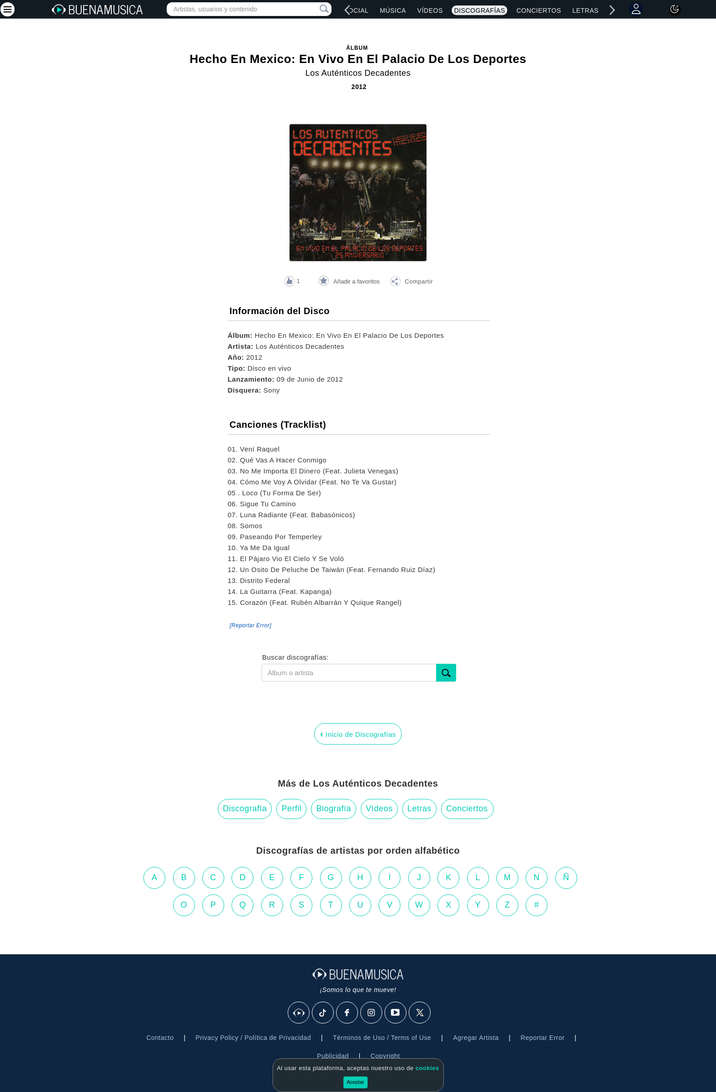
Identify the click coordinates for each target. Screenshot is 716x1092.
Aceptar (355, 1082)
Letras (585, 10)
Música (393, 10)
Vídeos (430, 10)
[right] (611, 10)
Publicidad (333, 1056)
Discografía (245, 808)
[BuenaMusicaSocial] (299, 1013)
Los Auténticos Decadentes (358, 73)
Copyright (385, 1056)
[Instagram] (372, 1013)
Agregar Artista (476, 1037)
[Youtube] (396, 1013)
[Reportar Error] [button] (250, 625)
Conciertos (538, 10)
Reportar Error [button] (542, 1037)
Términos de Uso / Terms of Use (382, 1037)
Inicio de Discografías (358, 734)
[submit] (446, 673)
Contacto (160, 1037)
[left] (347, 10)
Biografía (333, 808)
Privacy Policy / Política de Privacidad (253, 1037)
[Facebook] (347, 1013)
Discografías (479, 10)
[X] (420, 1013)
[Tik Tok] (323, 1013)
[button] (411, 282)
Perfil (291, 808)
